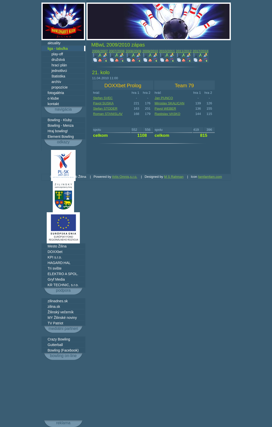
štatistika (56, 76)
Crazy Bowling (59, 339)
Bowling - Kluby (60, 120)
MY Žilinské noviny (62, 318)
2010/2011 (167, 51)
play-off (55, 54)
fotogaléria (56, 93)
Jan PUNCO (164, 98)
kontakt (53, 104)
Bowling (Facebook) (63, 350)
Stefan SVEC (103, 98)
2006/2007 (100, 51)
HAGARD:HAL (59, 263)
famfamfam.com (210, 177)
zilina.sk (54, 307)
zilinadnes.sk (58, 301)
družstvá (56, 60)
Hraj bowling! (58, 131)
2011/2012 (184, 51)
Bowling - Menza (61, 125)
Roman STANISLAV (108, 114)
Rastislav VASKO (167, 114)
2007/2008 (117, 51)
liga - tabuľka (58, 49)
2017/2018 (200, 51)
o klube (53, 98)
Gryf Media (56, 279)
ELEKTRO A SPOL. (63, 274)
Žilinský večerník (61, 312)
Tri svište (55, 268)
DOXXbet (55, 252)
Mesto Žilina (57, 246)
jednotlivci (57, 71)
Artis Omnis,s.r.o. (124, 177)
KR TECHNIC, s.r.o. (63, 285)
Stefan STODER (105, 108)
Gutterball (55, 345)
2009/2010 (150, 51)
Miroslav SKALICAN (170, 103)
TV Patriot (55, 323)
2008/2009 (133, 51)
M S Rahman (173, 177)
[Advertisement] (63, 390)
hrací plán (57, 65)
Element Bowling (61, 137)
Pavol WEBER (165, 108)
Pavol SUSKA (103, 103)
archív (54, 82)
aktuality (54, 43)
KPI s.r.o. (55, 257)
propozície (58, 87)
